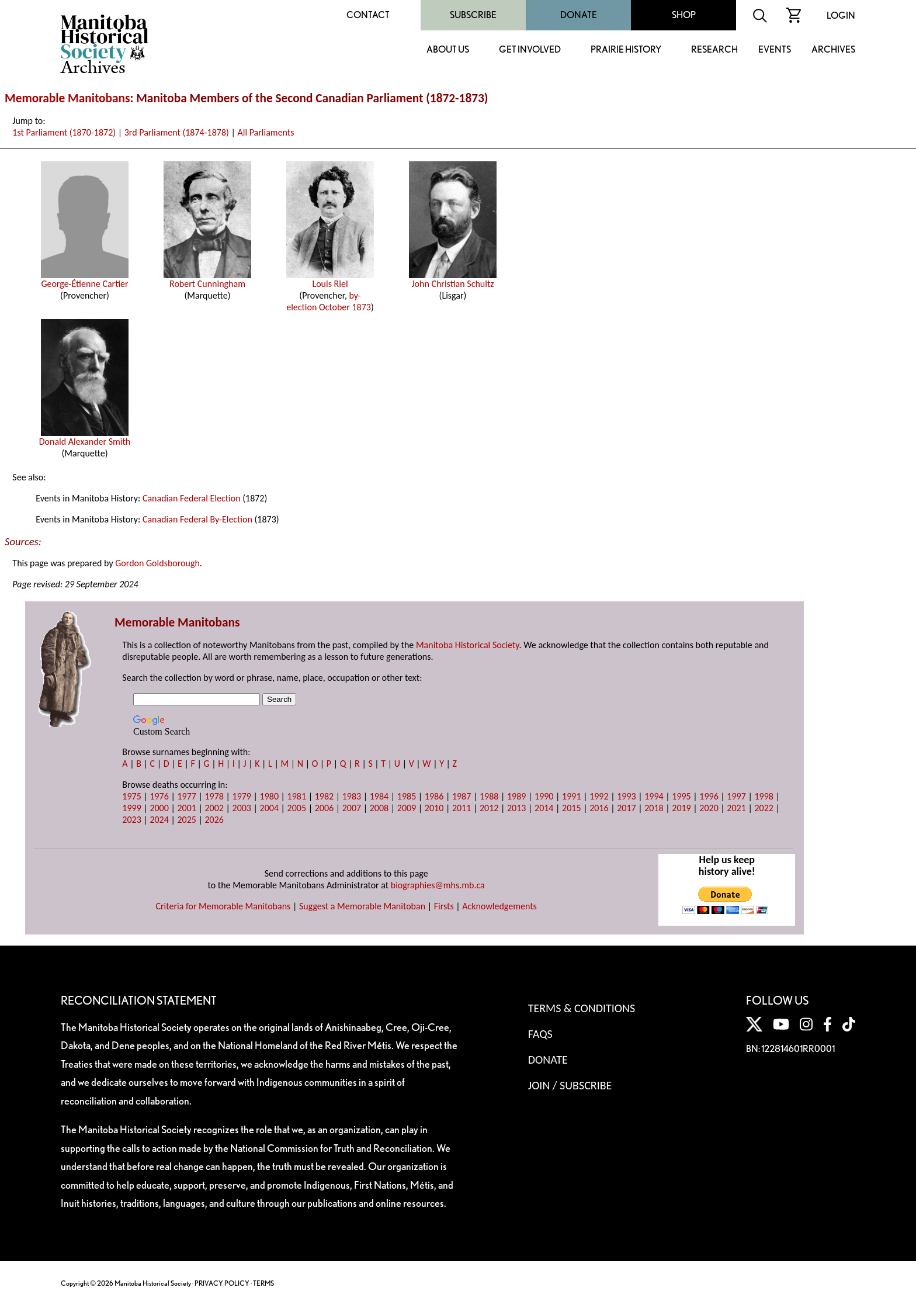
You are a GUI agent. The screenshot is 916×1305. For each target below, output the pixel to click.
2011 (461, 808)
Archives (833, 50)
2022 (763, 808)
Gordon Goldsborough (157, 563)
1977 (186, 796)
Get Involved (530, 50)
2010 (434, 808)
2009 (406, 808)
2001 (186, 808)
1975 (131, 796)
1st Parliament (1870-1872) (64, 132)
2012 (489, 808)
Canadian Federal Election (192, 498)
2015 (571, 808)
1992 (598, 796)
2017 (626, 808)
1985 (406, 796)
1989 (516, 796)
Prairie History (626, 50)
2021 (736, 808)
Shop (684, 14)
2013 (516, 808)
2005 (296, 808)
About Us (447, 50)
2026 (213, 819)
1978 (213, 796)
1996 (708, 796)
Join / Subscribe (570, 1085)
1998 (763, 796)
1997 (736, 796)
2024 (159, 819)
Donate (578, 14)
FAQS (540, 1034)
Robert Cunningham (207, 279)
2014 (544, 808)
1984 (379, 796)
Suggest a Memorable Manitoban (362, 906)
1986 (434, 796)
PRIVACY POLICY (222, 1283)
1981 (296, 796)
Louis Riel (330, 279)
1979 (242, 796)
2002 (213, 808)
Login (841, 15)
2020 (708, 808)
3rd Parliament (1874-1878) (176, 132)
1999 (131, 808)
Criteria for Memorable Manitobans (222, 906)
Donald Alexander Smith (85, 437)
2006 (324, 808)
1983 (351, 796)
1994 (653, 796)
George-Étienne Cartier (85, 279)
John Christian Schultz (453, 279)
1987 (461, 796)
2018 (653, 808)
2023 (131, 819)
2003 (242, 808)
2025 (186, 819)
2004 (269, 808)
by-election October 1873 (328, 301)
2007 (351, 808)
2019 (681, 808)
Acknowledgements (499, 906)
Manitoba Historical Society (467, 644)
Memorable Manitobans (67, 98)
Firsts (444, 906)
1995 (681, 796)
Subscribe (473, 14)
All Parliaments (265, 132)
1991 (571, 796)
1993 (626, 796)
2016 (598, 808)
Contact (368, 14)
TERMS (263, 1283)
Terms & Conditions (581, 1008)
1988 (489, 796)
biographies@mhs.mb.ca (438, 885)
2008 (379, 808)
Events (774, 50)
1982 (324, 796)
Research (714, 50)
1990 (544, 796)
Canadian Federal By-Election (197, 519)
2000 (159, 808)
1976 (159, 796)
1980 (269, 796)
